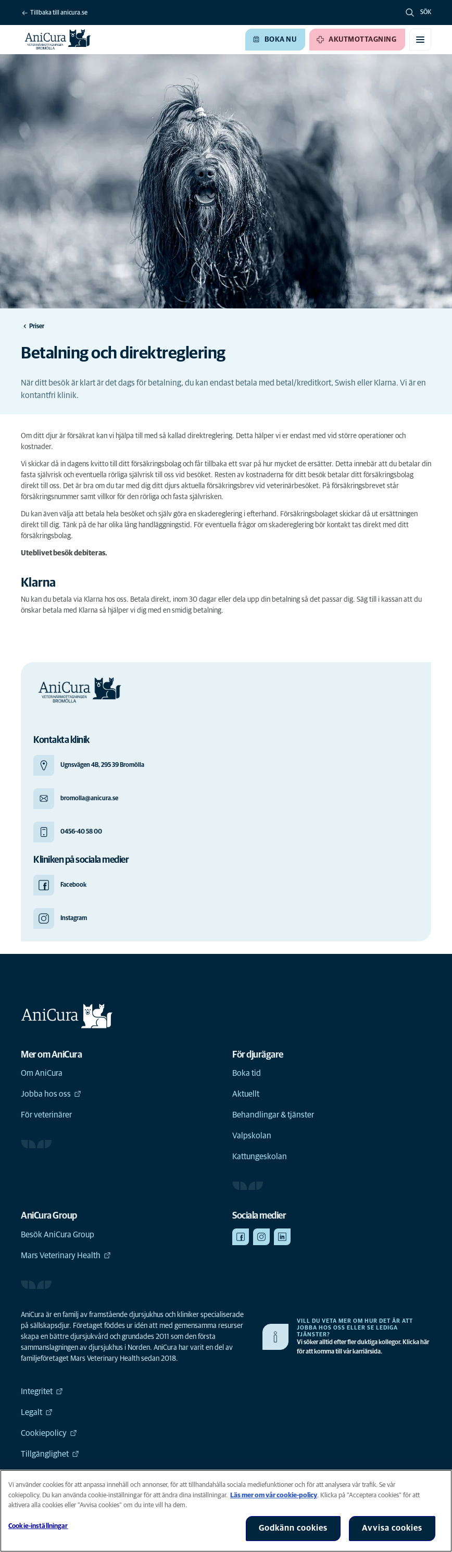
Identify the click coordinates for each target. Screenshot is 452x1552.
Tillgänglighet (50, 1454)
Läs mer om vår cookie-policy (273, 1495)
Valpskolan (251, 1136)
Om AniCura (41, 1073)
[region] (226, 1511)
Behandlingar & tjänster (273, 1115)
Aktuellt (245, 1094)
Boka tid (246, 1073)
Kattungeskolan (259, 1156)
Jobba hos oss (51, 1094)
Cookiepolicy (49, 1433)
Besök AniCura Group (57, 1235)
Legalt (37, 1412)
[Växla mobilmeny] (420, 40)
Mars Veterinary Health (66, 1255)
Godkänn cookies (293, 1528)
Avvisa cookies (392, 1528)
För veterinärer (46, 1115)
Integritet (42, 1391)
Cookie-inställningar (38, 1526)
